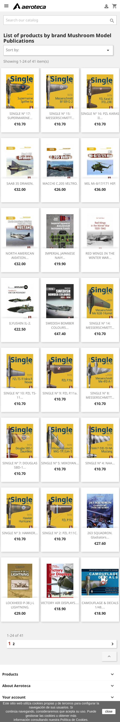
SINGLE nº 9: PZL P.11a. (60, 393)
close (109, 711)
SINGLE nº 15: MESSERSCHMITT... (60, 115)
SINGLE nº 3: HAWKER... (20, 533)
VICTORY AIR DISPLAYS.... (60, 603)
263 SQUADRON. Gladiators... (100, 535)
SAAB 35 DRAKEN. (20, 183)
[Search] (60, 20)
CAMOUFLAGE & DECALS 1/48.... (100, 605)
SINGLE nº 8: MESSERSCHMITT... (100, 395)
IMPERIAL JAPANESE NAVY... (60, 255)
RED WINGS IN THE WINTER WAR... (100, 255)
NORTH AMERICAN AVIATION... (20, 255)
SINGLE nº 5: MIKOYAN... (60, 463)
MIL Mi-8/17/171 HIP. (100, 183)
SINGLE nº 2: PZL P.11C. (59, 533)
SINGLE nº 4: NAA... (100, 463)
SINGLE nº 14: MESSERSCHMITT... (100, 325)
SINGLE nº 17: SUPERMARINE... (19, 115)
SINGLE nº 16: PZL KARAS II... (100, 115)
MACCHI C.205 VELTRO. (60, 183)
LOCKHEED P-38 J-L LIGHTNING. (20, 605)
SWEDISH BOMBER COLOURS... (60, 325)
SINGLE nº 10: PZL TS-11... (20, 395)
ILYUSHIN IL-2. (20, 323)
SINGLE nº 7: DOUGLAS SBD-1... (19, 465)
